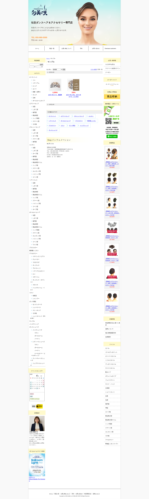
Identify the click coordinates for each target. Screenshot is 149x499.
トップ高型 (36, 118)
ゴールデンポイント (111, 352)
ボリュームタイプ (110, 376)
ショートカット (110, 392)
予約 (81, 48)
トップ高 (35, 165)
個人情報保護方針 (110, 333)
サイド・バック (110, 384)
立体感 (107, 388)
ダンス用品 (72, 125)
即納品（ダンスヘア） (112, 444)
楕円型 (35, 112)
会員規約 (108, 337)
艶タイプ (108, 372)
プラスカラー (79, 121)
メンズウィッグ (84, 125)
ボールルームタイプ (39, 100)
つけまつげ (36, 262)
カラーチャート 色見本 (55, 95)
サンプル (32, 321)
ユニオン (91, 116)
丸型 (34, 106)
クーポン (108, 72)
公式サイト (32, 477)
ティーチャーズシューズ (37, 359)
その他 (35, 124)
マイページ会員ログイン (112, 68)
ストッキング (37, 310)
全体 (106, 396)
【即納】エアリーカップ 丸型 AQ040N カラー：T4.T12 (111, 283)
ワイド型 (35, 244)
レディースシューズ (39, 341)
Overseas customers (110, 48)
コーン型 (35, 177)
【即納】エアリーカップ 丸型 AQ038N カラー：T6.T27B (111, 188)
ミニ (34, 80)
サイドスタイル (110, 368)
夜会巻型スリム (37, 162)
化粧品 (35, 295)
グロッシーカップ (79, 116)
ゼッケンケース (37, 304)
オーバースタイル (110, 356)
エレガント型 (37, 171)
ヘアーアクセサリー (39, 271)
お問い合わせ (95, 48)
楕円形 (107, 404)
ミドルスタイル (110, 360)
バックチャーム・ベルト (37, 288)
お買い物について (66, 48)
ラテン (37, 333)
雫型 (106, 408)
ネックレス (36, 265)
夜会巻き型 (108, 416)
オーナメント (52, 116)
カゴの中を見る (110, 64)
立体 (34, 97)
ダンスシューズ (53, 130)
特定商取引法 (87, 493)
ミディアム (36, 83)
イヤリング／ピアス (39, 256)
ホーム (37, 48)
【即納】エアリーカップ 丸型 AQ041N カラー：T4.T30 (111, 307)
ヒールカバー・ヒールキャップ (38, 354)
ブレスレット (37, 268)
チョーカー (36, 259)
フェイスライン (110, 380)
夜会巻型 (35, 115)
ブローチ (35, 285)
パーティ (37, 338)
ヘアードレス (52, 121)
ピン (34, 274)
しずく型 (35, 109)
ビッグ (35, 86)
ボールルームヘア (66, 121)
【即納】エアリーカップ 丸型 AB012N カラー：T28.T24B (112, 163)
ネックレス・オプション (37, 281)
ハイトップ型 (37, 174)
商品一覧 (51, 48)
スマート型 (36, 121)
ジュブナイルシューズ (37, 364)
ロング (35, 95)
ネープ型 (35, 136)
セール (107, 348)
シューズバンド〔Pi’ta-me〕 (37, 317)
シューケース (37, 307)
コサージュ (36, 277)
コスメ (62, 125)
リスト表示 (94, 69)
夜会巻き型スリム (110, 420)
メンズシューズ (37, 330)
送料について (109, 329)
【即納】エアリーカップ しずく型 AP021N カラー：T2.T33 (112, 213)
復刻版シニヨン (91, 121)
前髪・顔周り (37, 92)
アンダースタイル (110, 364)
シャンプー (36, 298)
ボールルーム (39, 336)
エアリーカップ (65, 116)
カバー (35, 89)
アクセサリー (52, 125)
